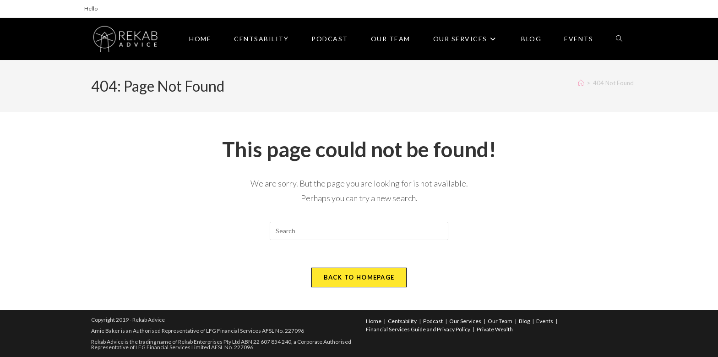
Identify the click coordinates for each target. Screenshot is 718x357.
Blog (524, 321)
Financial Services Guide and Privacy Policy (418, 329)
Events (544, 321)
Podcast (433, 321)
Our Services (465, 321)
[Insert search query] (359, 231)
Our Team (500, 321)
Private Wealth (495, 329)
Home (373, 321)
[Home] (581, 83)
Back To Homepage (359, 277)
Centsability (402, 321)
